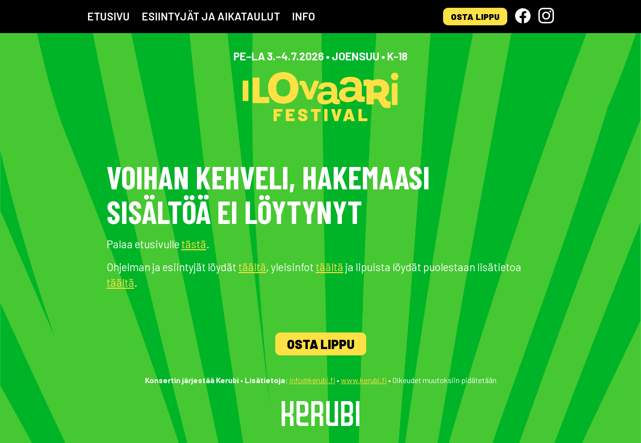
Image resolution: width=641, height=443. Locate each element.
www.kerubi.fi (364, 380)
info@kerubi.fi (312, 380)
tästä (193, 244)
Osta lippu (475, 16)
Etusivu (108, 16)
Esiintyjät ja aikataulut (211, 16)
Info (303, 16)
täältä (252, 266)
